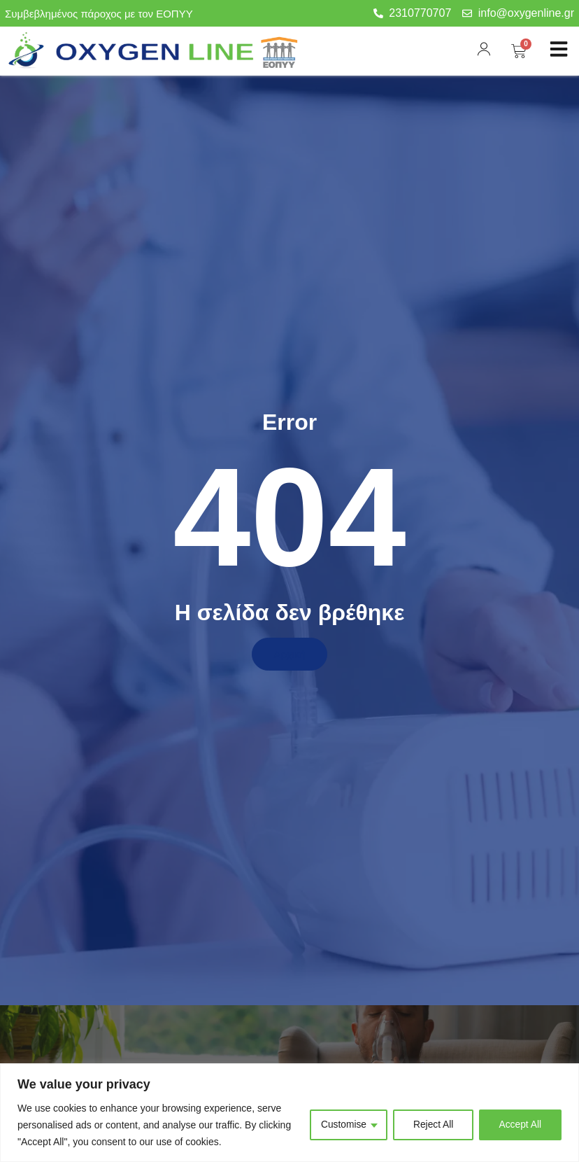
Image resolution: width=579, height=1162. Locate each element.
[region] (289, 1112)
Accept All (520, 1124)
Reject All (431, 1124)
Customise (341, 1124)
